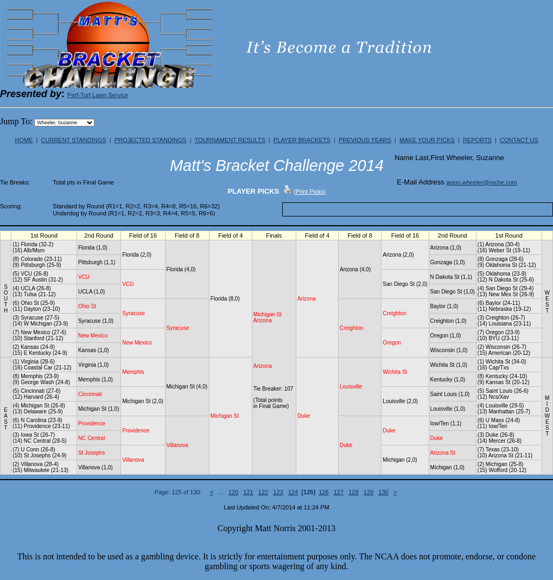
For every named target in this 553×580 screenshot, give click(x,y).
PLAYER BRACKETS (302, 140)
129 (368, 492)
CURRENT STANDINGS (73, 140)
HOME (24, 140)
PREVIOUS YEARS (365, 140)
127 (339, 492)
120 (233, 492)
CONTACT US (519, 140)
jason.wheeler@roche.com (481, 182)
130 (383, 492)
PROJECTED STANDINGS (151, 140)
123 (278, 492)
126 (323, 492)
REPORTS (477, 140)
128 (353, 492)
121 (248, 492)
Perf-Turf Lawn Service (97, 95)
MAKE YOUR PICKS (427, 140)
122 (263, 492)
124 (293, 492)
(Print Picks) (310, 191)
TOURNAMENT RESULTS (230, 140)
